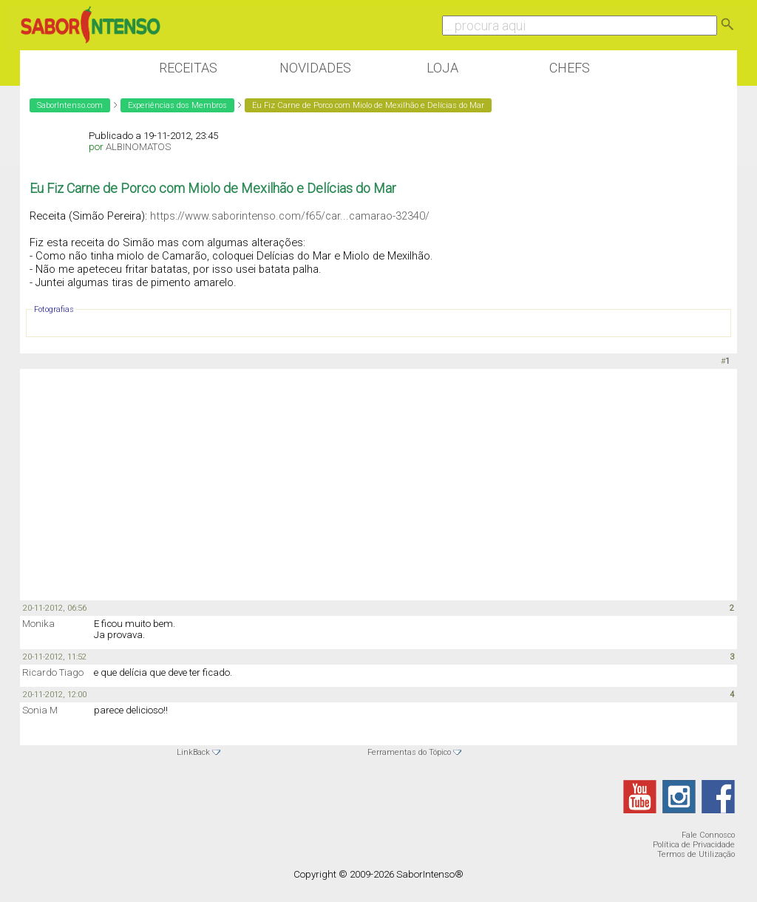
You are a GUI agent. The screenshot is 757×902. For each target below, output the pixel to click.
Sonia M (40, 710)
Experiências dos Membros (177, 105)
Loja (442, 67)
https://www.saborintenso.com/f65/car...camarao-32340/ (290, 216)
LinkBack (193, 752)
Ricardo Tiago (53, 672)
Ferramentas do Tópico (409, 752)
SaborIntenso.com (70, 105)
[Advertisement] (378, 483)
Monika (38, 623)
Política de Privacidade (694, 845)
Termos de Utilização (696, 854)
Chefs (569, 67)
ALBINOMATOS (138, 146)
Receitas (188, 67)
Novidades (315, 67)
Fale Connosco (708, 835)
